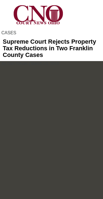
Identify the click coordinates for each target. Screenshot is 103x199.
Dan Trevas (17, 63)
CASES (8, 32)
